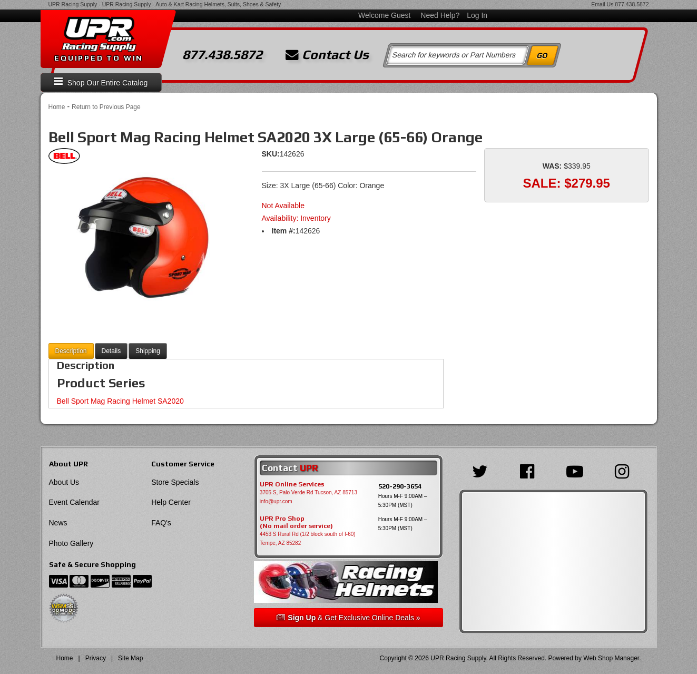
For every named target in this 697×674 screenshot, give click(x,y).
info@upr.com (276, 501)
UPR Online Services (292, 484)
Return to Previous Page (106, 107)
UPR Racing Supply (72, 4)
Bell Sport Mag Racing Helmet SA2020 (120, 401)
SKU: (271, 154)
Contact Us (327, 55)
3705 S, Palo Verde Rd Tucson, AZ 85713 (308, 492)
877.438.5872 (632, 4)
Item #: (284, 231)
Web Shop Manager (611, 658)
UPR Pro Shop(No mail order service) (296, 522)
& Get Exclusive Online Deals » (348, 617)
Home (56, 107)
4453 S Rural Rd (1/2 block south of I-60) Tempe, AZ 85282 (308, 538)
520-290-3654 (399, 486)
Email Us (602, 4)
